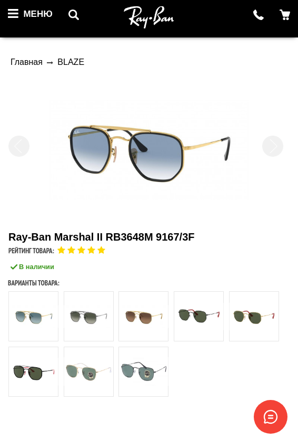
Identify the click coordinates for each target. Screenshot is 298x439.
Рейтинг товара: (31, 250)
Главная (27, 62)
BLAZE (70, 62)
